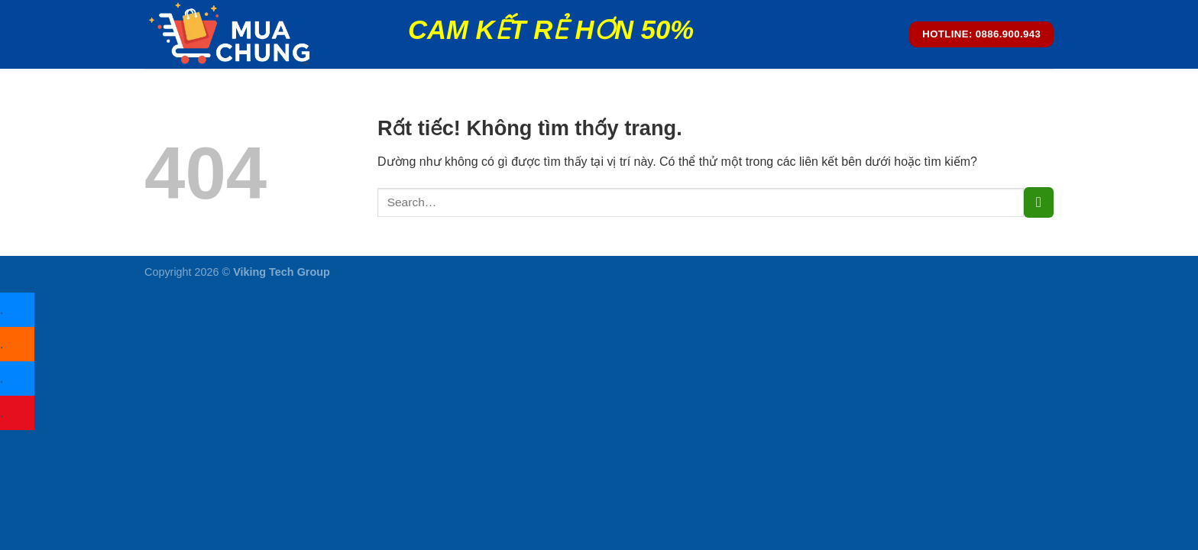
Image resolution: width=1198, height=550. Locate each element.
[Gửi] (1039, 202)
